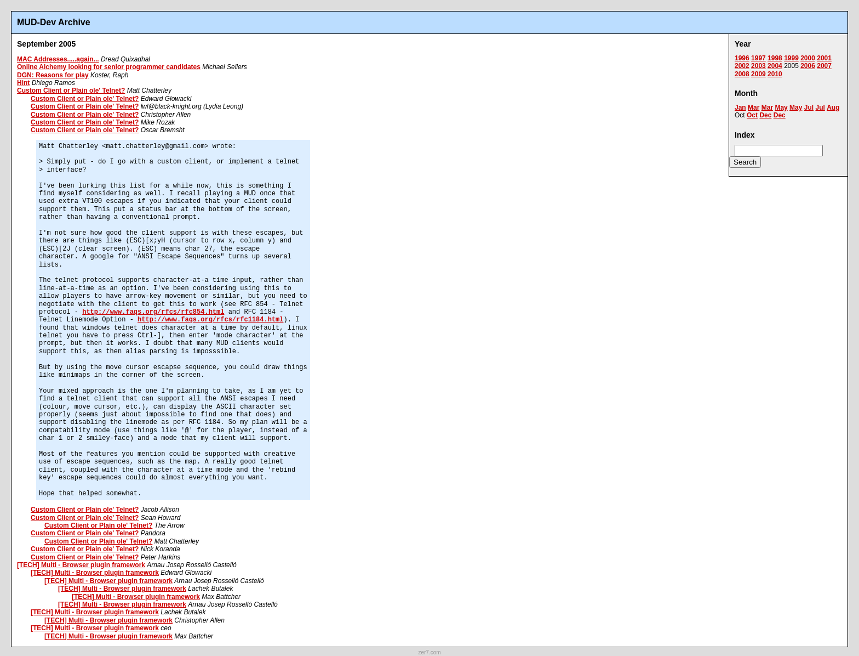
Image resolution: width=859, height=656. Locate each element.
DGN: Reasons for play (53, 75)
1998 (775, 58)
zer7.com (429, 652)
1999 (791, 58)
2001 (824, 58)
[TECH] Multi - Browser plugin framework (81, 565)
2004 (775, 66)
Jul (809, 107)
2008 (742, 74)
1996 (742, 58)
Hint (23, 83)
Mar (753, 107)
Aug (833, 107)
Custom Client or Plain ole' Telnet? (71, 90)
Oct (752, 115)
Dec (765, 115)
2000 (807, 58)
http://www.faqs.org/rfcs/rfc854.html (153, 312)
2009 (758, 74)
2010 (775, 74)
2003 (758, 66)
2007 (824, 66)
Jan (740, 107)
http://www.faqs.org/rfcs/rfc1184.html (210, 320)
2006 (807, 66)
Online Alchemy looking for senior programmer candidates (109, 67)
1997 (758, 58)
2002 (742, 66)
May (781, 107)
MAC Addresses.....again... (58, 59)
